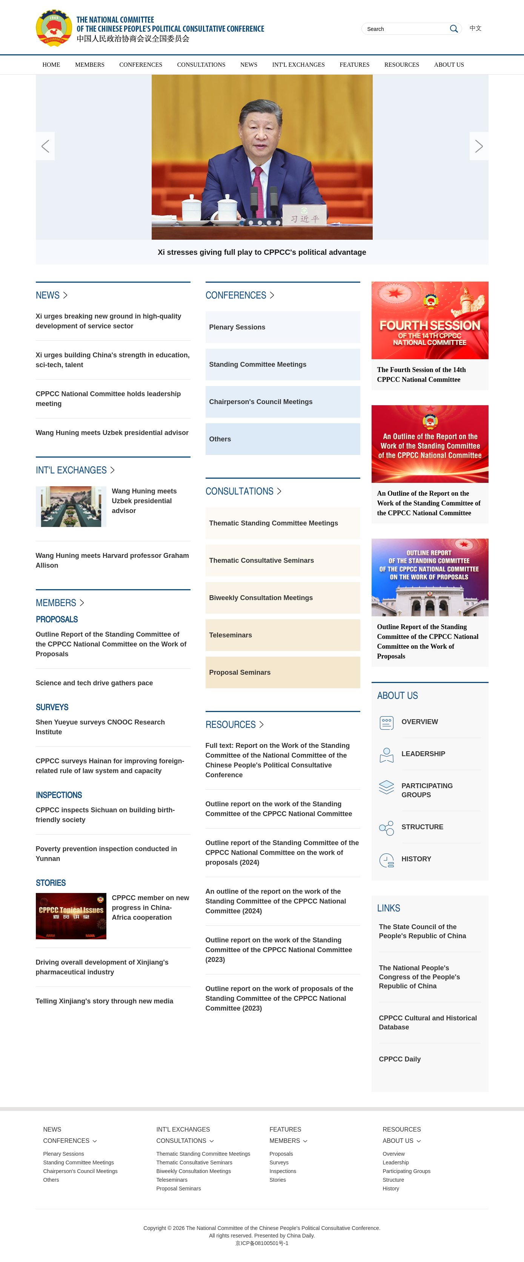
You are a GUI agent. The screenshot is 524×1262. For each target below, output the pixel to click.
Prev (45, 146)
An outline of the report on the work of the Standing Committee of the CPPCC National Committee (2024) (276, 901)
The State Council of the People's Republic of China (422, 931)
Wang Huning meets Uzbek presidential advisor (112, 432)
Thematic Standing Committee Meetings (273, 523)
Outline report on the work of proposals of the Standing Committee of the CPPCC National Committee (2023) (279, 998)
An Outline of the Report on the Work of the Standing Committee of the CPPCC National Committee (429, 503)
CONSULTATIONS (201, 64)
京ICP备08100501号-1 (261, 1243)
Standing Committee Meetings (258, 364)
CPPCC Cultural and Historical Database (428, 1022)
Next (479, 146)
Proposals (57, 619)
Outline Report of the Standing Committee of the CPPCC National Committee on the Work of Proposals (111, 644)
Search (454, 28)
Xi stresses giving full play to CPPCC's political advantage (262, 252)
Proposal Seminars (240, 672)
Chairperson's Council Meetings (261, 402)
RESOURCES (401, 64)
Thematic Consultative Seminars (261, 560)
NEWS (248, 64)
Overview (394, 1154)
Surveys (52, 707)
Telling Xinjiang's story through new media (105, 1001)
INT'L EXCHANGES (298, 64)
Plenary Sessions (237, 327)
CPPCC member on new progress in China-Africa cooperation (150, 907)
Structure (393, 1180)
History (391, 1188)
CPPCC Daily (400, 1059)
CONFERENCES (141, 64)
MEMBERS (89, 64)
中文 (476, 28)
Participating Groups (407, 1171)
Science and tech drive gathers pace (94, 683)
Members (56, 602)
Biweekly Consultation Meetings (261, 598)
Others (220, 439)
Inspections (59, 795)
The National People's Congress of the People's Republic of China (419, 977)
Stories (51, 883)
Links (388, 908)
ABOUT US (449, 64)
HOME (51, 64)
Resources (231, 724)
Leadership (396, 1162)
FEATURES (355, 64)
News (48, 295)
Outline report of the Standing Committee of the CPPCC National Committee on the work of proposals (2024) (282, 852)
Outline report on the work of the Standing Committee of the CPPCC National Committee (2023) (279, 949)
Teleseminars (230, 635)
